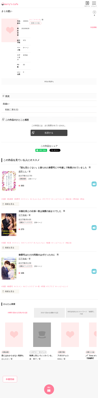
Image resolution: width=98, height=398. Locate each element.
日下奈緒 (23, 215)
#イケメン (25, 199)
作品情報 (93, 27)
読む (49, 387)
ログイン (87, 6)
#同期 (43, 286)
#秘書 (48, 243)
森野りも (23, 171)
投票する (49, 133)
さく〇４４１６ (34, 19)
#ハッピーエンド (57, 199)
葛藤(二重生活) (11, 109)
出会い (6, 104)
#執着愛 (10, 199)
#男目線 (76, 199)
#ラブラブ (46, 199)
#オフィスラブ (27, 243)
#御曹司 (17, 199)
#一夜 (37, 286)
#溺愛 (3, 199)
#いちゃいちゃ (36, 199)
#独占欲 (69, 199)
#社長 (9, 243)
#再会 (82, 199)
